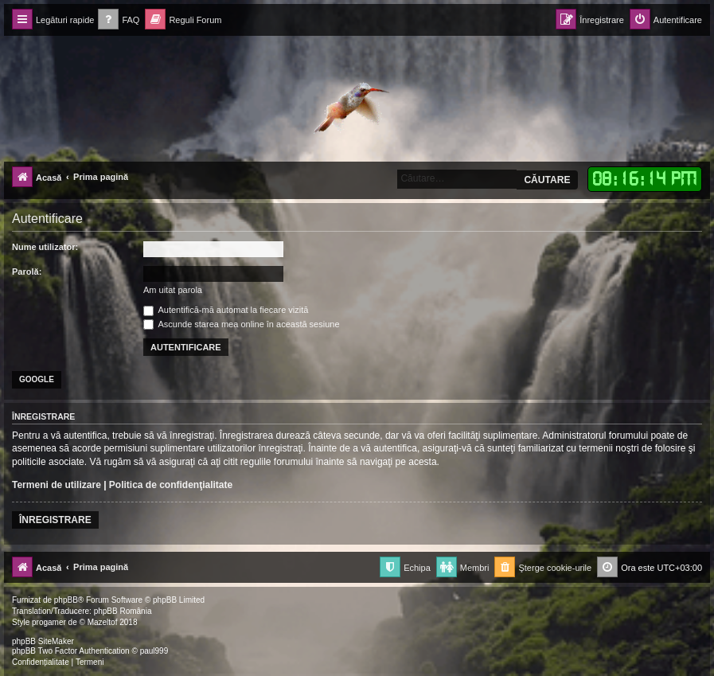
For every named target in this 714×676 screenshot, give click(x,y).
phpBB (66, 600)
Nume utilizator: (45, 247)
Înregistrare (55, 520)
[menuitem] (118, 20)
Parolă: (26, 271)
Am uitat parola (172, 290)
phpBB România (123, 611)
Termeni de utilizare (56, 484)
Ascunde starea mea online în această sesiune (241, 324)
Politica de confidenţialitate (170, 484)
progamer (49, 622)
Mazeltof (103, 622)
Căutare (547, 180)
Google (36, 379)
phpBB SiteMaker (43, 641)
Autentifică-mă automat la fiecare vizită (225, 310)
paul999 (154, 651)
